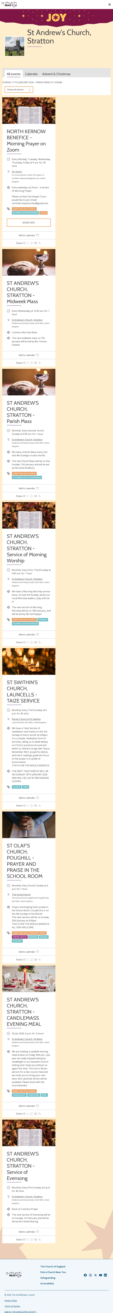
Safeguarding (47, 1277)
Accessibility (47, 1283)
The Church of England (52, 1266)
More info (29, 222)
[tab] (28, 235)
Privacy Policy (11, 1300)
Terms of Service (12, 1306)
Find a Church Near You (53, 1272)
